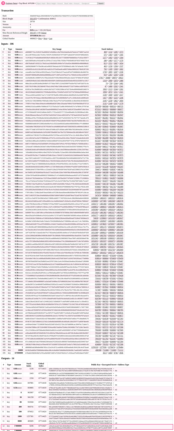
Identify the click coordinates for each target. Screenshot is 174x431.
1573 (121, 52)
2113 (110, 89)
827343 (98, 298)
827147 (113, 332)
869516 (113, 106)
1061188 (103, 241)
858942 (105, 114)
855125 (105, 295)
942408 (120, 171)
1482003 (103, 207)
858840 (113, 284)
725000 (98, 131)
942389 (120, 182)
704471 (98, 168)
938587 (113, 168)
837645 (98, 273)
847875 (120, 154)
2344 (116, 83)
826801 (105, 287)
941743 (113, 190)
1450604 (94, 196)
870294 (113, 253)
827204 (120, 338)
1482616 (119, 196)
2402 (121, 83)
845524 (105, 157)
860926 (120, 287)
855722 (105, 292)
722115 (98, 165)
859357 (105, 123)
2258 (110, 100)
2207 (116, 72)
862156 (113, 123)
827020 (113, 318)
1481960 (111, 219)
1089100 (103, 236)
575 (105, 55)
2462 (116, 100)
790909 (98, 142)
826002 (98, 128)
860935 (120, 298)
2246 (121, 97)
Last (50, 38)
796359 (98, 335)
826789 (98, 306)
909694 (105, 193)
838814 (98, 256)
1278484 (119, 343)
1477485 (103, 199)
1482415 (103, 196)
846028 (105, 148)
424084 (98, 340)
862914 (113, 114)
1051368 (94, 230)
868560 (105, 106)
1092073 (119, 224)
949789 (103, 247)
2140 (110, 103)
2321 (121, 91)
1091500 (119, 227)
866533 (105, 261)
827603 (98, 114)
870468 (120, 278)
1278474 (111, 343)
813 (105, 63)
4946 (121, 349)
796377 (98, 338)
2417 (121, 94)
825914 (113, 321)
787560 (98, 264)
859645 (105, 125)
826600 (113, 338)
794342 (98, 315)
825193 (98, 120)
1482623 (111, 213)
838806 (98, 267)
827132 (113, 329)
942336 (120, 173)
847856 (113, 148)
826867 (98, 284)
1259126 (94, 343)
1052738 (94, 241)
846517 (105, 145)
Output (43, 33)
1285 (116, 52)
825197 (98, 117)
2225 (116, 97)
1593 (116, 57)
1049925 (94, 250)
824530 (105, 315)
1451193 (111, 216)
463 (105, 66)
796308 (98, 326)
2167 (116, 103)
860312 (105, 281)
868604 (105, 256)
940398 (105, 171)
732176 (98, 134)
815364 (98, 145)
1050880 (94, 233)
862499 (105, 137)
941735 (113, 185)
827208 (120, 329)
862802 (120, 131)
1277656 (103, 343)
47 (106, 86)
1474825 (103, 222)
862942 (120, 117)
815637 (105, 142)
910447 (98, 182)
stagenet (35, 429)
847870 (120, 140)
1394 (116, 66)
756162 (98, 275)
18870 (114, 77)
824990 (105, 326)
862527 (113, 117)
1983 (110, 97)
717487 (98, 287)
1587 (116, 55)
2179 (121, 103)
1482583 (119, 210)
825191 (105, 134)
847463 (113, 145)
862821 (113, 120)
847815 (113, 151)
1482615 (119, 205)
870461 (120, 253)
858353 (113, 292)
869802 (105, 258)
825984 (105, 332)
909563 (105, 190)
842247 (120, 165)
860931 (113, 301)
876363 (98, 190)
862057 (105, 120)
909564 (98, 171)
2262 (116, 86)
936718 (105, 182)
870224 (105, 278)
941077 (105, 179)
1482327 (111, 210)
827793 (105, 301)
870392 (113, 275)
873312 (98, 108)
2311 (116, 91)
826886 (98, 304)
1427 (105, 97)
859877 (120, 312)
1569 (116, 69)
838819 (105, 264)
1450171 (94, 202)
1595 (121, 55)
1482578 (119, 199)
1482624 (111, 207)
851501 (105, 273)
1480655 (103, 205)
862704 (113, 137)
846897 (120, 162)
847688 (105, 140)
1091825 (119, 244)
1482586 (111, 205)
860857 (120, 304)
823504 (105, 338)
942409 (120, 185)
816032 (105, 154)
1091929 (119, 236)
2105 (105, 100)
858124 (113, 131)
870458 (113, 256)
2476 (116, 80)
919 (105, 74)
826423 (98, 292)
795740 (98, 332)
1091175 (103, 224)
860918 (113, 298)
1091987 (119, 241)
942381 (113, 182)
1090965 (111, 227)
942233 (120, 190)
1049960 (94, 227)
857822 (105, 284)
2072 (110, 91)
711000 (106, 346)
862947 (120, 114)
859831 (105, 306)
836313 (105, 270)
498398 (98, 346)
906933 (105, 108)
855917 (113, 312)
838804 (98, 253)
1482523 (111, 196)
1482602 (119, 202)
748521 (105, 173)
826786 (98, 295)
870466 (120, 267)
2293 (116, 74)
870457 (120, 261)
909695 (105, 168)
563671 (98, 154)
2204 (116, 94)
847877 (120, 151)
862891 (113, 128)
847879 (120, 157)
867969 (113, 273)
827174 (120, 318)
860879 (113, 290)
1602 (121, 69)
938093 (96, 247)
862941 (120, 120)
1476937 (111, 222)
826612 (105, 131)
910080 (98, 188)
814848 (98, 148)
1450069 (94, 199)
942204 (113, 188)
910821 (105, 176)
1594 (121, 57)
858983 (113, 295)
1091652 (103, 250)
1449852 (94, 205)
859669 (113, 125)
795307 (98, 321)
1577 (116, 60)
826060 (113, 326)
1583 (110, 55)
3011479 (33, 19)
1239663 (103, 216)
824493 (120, 335)
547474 (98, 193)
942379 (120, 179)
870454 (113, 258)
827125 (113, 323)
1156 (110, 66)
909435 (98, 179)
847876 (113, 157)
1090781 (103, 244)
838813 (113, 270)
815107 (98, 140)
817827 (98, 312)
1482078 (103, 213)
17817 (101, 77)
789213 (98, 176)
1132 (110, 52)
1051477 (94, 224)
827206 (120, 323)
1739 (105, 72)
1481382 (103, 210)
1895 (110, 72)
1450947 (103, 219)
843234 (113, 142)
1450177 (94, 213)
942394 (113, 171)
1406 (110, 86)
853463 (105, 304)
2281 (110, 74)
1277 (105, 57)
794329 (98, 318)
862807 (120, 125)
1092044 (111, 224)
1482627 (119, 213)
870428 (120, 273)
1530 (105, 94)
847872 (120, 148)
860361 (113, 281)
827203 (120, 315)
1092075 (111, 239)
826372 (98, 123)
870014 (113, 261)
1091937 (103, 239)
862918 (120, 128)
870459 (120, 256)
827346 (98, 125)
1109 (110, 69)
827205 (98, 111)
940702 (120, 168)
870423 (120, 275)
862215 (105, 128)
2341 (121, 86)
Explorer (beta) (11, 3)
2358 (121, 74)
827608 (98, 137)
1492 (110, 57)
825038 (113, 315)
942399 (120, 188)
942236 (113, 179)
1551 (110, 63)
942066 (120, 176)
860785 (120, 306)
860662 (113, 306)
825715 (105, 323)
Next (45, 38)
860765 (105, 298)
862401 (105, 117)
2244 (116, 89)
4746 (116, 349)
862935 (120, 137)
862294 (113, 134)
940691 (120, 193)
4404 (110, 349)
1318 (105, 80)
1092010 (111, 233)
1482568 (111, 199)
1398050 (94, 219)
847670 (113, 159)
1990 (110, 80)
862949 (113, 111)
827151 (120, 332)
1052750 (111, 247)
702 (105, 69)
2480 (121, 80)
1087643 (103, 227)
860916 (120, 290)
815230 (105, 165)
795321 (98, 323)
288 (105, 60)
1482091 (119, 219)
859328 (120, 295)
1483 (110, 60)
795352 (105, 340)
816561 (98, 157)
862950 (120, 111)
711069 (113, 346)
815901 (98, 151)
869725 (120, 106)
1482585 (111, 202)
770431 (98, 309)
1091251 (111, 244)
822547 (113, 335)
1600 (110, 94)
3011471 (33, 33)
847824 (113, 140)
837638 (98, 258)
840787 (105, 312)
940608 (113, 193)
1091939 (119, 230)
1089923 (103, 230)
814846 (98, 159)
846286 (105, 162)
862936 (120, 123)
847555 (105, 159)
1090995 (111, 230)
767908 (98, 301)
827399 (105, 309)
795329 (98, 329)
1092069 (119, 247)
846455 (113, 162)
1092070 (119, 250)
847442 (113, 154)
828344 (113, 165)
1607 (116, 63)
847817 (120, 145)
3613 (105, 349)
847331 (105, 151)
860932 (120, 284)
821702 (105, 335)
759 (110, 83)
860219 (113, 309)
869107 (105, 253)
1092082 (119, 239)
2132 (105, 103)
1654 (121, 63)
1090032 (111, 236)
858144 (113, 264)
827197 (113, 340)
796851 (98, 270)
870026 (105, 267)
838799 (105, 275)
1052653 (94, 239)
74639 (95, 216)
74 (107, 83)
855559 (113, 304)
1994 (105, 91)
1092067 (119, 233)
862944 (105, 111)
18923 (120, 77)
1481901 (119, 222)
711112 (120, 346)
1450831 (94, 222)
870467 (120, 258)
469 (105, 52)
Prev (40, 38)
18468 (107, 77)
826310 (105, 318)
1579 (121, 60)
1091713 (111, 250)
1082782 (103, 233)
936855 (105, 188)
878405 (98, 185)
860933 (120, 281)
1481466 (103, 202)
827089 (120, 321)
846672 (120, 142)
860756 (105, 290)
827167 (98, 290)
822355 (105, 321)
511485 (98, 173)
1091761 (111, 241)
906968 (113, 108)
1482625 (119, 207)
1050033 (94, 244)
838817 (98, 278)
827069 (120, 326)
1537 (121, 66)
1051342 (94, 236)
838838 (98, 261)
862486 (120, 134)
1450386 (94, 207)
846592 (113, 287)
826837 (105, 329)
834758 (98, 106)
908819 (113, 173)
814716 (98, 162)
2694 (121, 100)
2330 (121, 72)
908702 (105, 185)
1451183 (94, 210)
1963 (105, 89)
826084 (98, 281)
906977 (120, 108)
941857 (113, 176)
